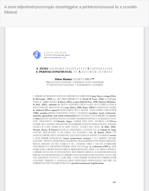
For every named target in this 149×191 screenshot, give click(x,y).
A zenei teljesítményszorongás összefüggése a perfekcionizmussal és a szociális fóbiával (70, 9)
